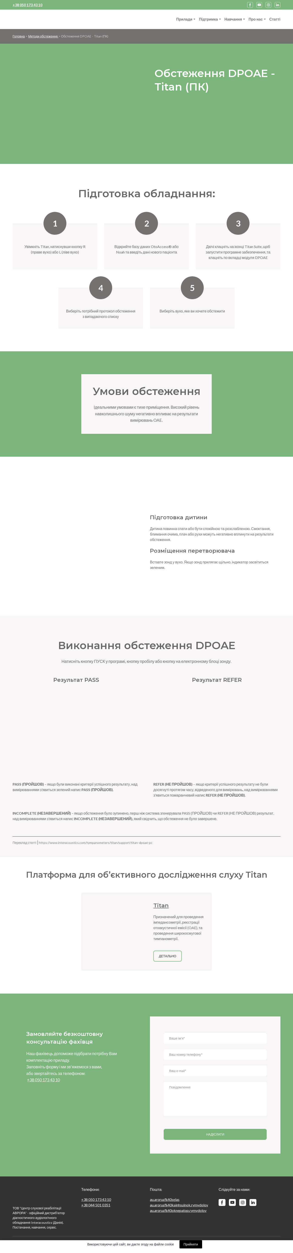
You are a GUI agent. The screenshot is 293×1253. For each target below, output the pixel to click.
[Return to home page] (35, 19)
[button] (250, 5)
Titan (161, 905)
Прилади (184, 19)
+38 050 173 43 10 (96, 1199)
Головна (19, 36)
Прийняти (191, 1244)
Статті (274, 19)
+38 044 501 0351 (95, 1205)
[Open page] (113, 932)
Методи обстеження (43, 36)
